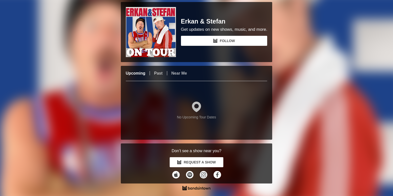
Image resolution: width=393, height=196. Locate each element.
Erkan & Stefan (203, 21)
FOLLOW (224, 41)
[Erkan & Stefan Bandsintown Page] (153, 32)
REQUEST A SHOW (196, 162)
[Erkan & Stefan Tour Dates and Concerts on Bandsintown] (196, 188)
